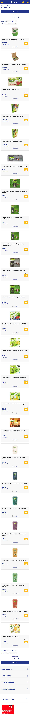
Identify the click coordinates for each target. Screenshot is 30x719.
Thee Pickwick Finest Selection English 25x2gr (14, 509)
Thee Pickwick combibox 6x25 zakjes (12, 141)
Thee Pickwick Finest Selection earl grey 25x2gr (15, 484)
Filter (15, 11)
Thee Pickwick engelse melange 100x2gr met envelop (14, 191)
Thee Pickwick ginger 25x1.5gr (10, 636)
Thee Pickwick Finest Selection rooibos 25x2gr (14, 611)
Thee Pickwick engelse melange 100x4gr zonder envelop (13, 244)
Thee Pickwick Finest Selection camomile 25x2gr (13, 458)
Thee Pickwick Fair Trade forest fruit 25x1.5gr (14, 324)
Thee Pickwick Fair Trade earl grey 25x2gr (13, 270)
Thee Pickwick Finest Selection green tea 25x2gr (13, 585)
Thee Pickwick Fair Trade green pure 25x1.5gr (14, 377)
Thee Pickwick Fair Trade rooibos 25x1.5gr (13, 430)
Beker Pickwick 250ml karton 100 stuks (13, 39)
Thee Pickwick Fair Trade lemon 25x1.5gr (13, 404)
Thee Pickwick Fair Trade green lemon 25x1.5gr (15, 350)
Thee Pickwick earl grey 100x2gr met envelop (14, 166)
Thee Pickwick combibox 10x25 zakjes (12, 116)
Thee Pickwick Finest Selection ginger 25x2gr (14, 560)
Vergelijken (15, 46)
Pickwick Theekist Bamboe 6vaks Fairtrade (14, 64)
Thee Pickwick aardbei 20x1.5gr (10, 89)
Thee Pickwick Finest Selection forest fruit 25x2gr (13, 534)
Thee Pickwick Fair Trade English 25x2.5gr (13, 297)
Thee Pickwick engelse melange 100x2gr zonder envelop (13, 218)
